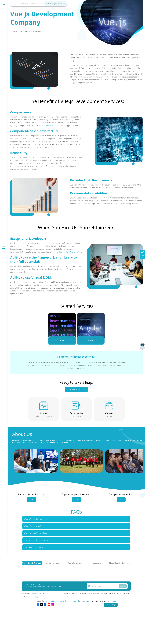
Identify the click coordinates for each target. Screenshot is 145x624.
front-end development (49, 125)
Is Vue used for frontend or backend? (38, 542)
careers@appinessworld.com (39, 597)
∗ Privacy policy (75, 601)
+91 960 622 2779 (50, 601)
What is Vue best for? (32, 528)
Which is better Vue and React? (36, 535)
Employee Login (111, 605)
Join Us (119, 593)
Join (121, 501)
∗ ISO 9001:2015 (112, 601)
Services (74, 593)
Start (31, 501)
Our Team (112, 593)
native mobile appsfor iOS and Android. (65, 252)
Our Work (104, 593)
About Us (67, 593)
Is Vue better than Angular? (34, 549)
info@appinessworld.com (39, 593)
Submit (122, 586)
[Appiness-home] (15, 3)
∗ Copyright (85, 601)
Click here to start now (76, 391)
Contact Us (126, 593)
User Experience (94, 593)
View (76, 501)
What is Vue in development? (35, 520)
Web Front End (36, 4)
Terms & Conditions (63, 601)
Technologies (23, 4)
